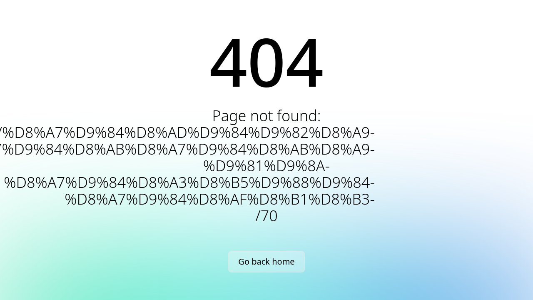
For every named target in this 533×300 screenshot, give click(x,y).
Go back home (266, 261)
